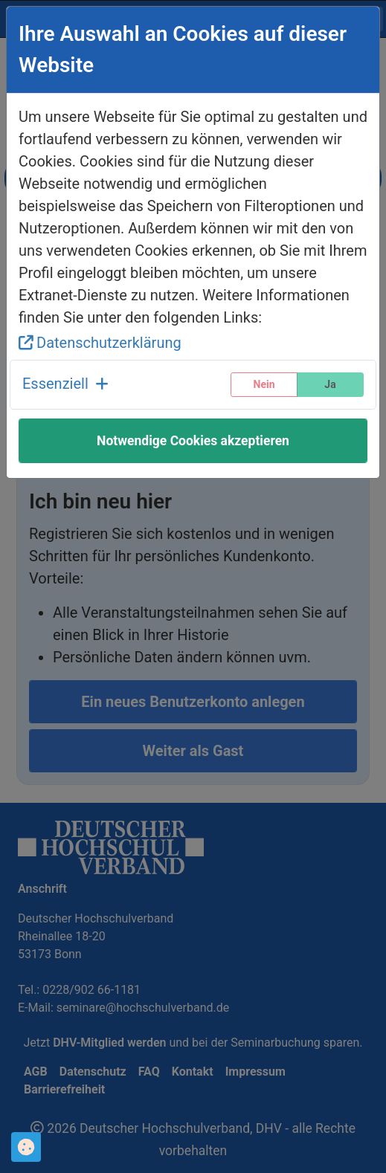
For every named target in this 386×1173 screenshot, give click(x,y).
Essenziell (65, 383)
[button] (65, 384)
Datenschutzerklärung (100, 343)
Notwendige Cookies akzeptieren (193, 440)
